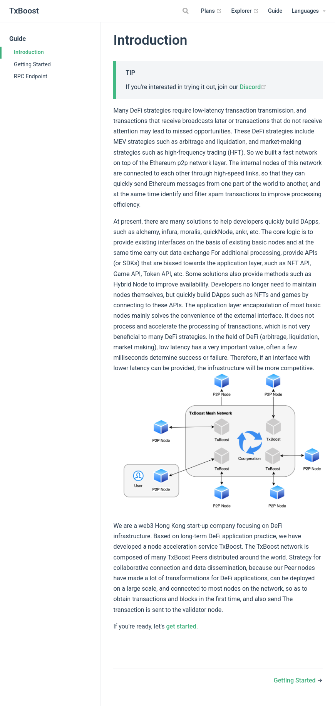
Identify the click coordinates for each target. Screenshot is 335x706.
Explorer (245, 11)
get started (181, 626)
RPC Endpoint (30, 76)
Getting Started (32, 64)
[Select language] (308, 11)
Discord (253, 87)
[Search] (187, 10)
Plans (211, 11)
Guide (275, 11)
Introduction (29, 52)
